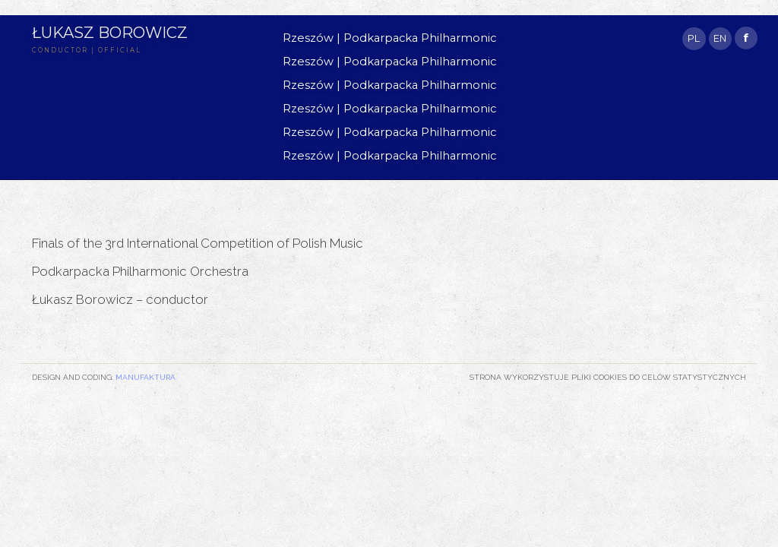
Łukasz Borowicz (110, 32)
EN (719, 38)
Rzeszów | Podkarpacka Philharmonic (389, 38)
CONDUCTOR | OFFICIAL (86, 50)
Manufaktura (145, 376)
